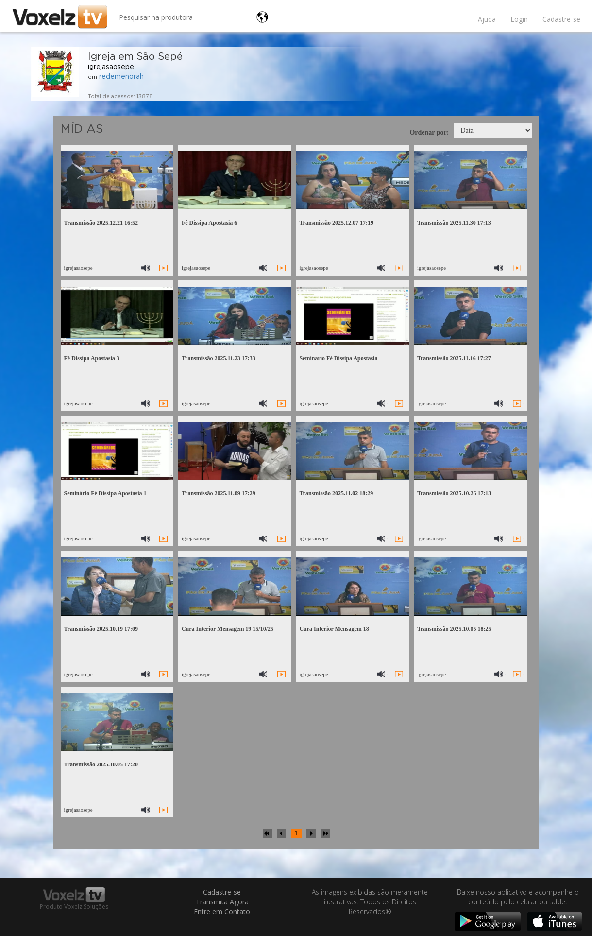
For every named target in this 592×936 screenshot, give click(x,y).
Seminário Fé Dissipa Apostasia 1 (105, 493)
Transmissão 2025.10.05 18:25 (454, 628)
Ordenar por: (429, 132)
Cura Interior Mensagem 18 (334, 628)
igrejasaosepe (111, 67)
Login (519, 19)
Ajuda (487, 19)
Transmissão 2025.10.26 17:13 (454, 493)
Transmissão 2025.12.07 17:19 (336, 222)
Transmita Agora (222, 901)
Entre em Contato (222, 911)
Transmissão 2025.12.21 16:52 (100, 222)
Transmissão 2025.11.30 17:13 (454, 222)
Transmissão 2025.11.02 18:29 (336, 493)
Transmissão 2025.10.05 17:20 (100, 764)
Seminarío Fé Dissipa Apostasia (338, 358)
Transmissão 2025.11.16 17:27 (454, 358)
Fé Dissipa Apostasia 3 (91, 358)
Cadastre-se (561, 19)
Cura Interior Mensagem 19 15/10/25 (227, 628)
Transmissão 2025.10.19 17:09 (100, 628)
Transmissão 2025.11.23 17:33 (218, 358)
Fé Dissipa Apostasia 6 (209, 222)
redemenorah (121, 76)
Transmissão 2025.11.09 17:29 (218, 493)
